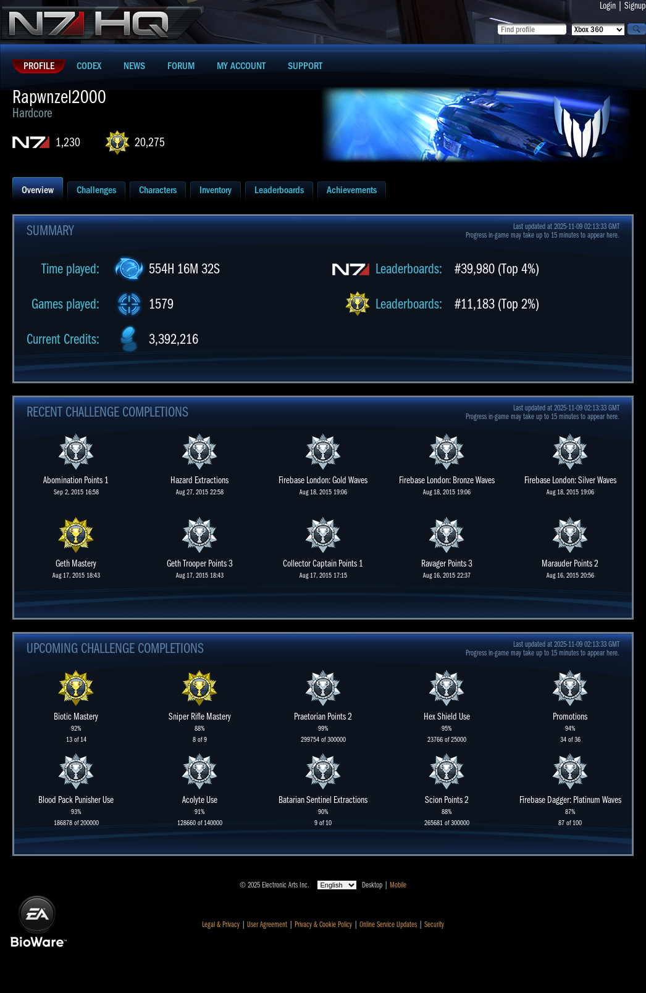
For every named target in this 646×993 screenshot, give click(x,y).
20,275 (150, 142)
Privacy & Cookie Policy (323, 924)
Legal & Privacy (221, 924)
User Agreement (267, 924)
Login (608, 5)
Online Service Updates (388, 924)
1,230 (68, 142)
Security (434, 924)
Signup (635, 5)
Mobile (398, 885)
